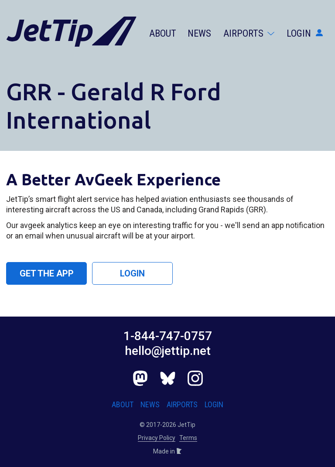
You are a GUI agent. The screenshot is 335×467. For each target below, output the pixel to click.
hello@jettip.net (168, 351)
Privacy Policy (156, 437)
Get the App (47, 273)
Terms (188, 437)
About (162, 33)
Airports (248, 33)
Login (305, 33)
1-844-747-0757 (167, 336)
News (199, 33)
